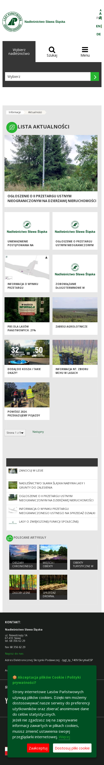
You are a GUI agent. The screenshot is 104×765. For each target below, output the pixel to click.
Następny (38, 431)
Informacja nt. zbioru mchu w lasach (72, 371)
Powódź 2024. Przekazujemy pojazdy (24, 413)
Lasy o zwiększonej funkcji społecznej (48, 521)
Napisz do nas (14, 653)
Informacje (15, 112)
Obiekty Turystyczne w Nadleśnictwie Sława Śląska (83, 568)
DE (98, 34)
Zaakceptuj (38, 747)
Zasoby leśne (21, 592)
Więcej (64, 736)
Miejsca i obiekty (48, 564)
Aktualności (35, 112)
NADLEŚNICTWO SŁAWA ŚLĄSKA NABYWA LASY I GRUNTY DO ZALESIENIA (52, 485)
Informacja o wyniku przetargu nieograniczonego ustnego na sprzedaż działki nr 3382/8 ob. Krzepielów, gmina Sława (57, 513)
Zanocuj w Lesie (31, 470)
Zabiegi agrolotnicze (72, 326)
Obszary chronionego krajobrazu (22, 566)
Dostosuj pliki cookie (72, 747)
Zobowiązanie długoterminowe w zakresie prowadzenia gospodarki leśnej (72, 289)
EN (98, 26)
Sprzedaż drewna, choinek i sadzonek (50, 598)
